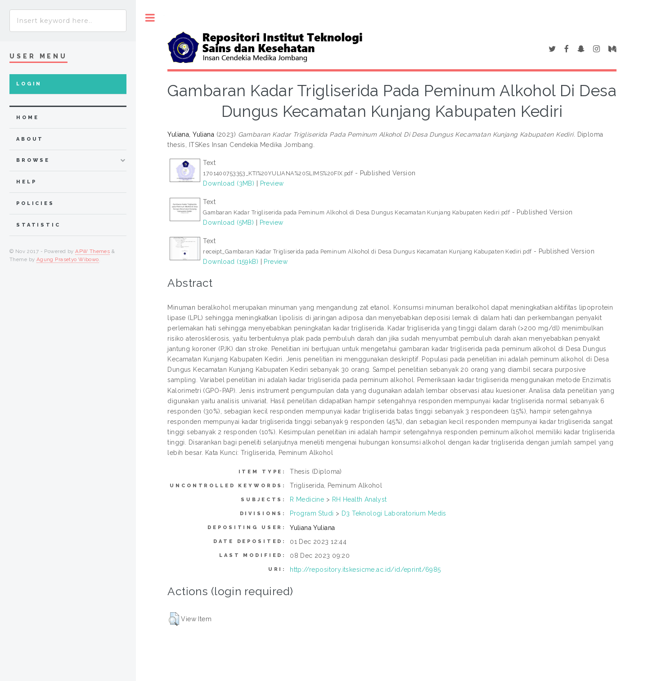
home (27, 117)
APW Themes (92, 251)
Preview (272, 183)
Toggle (150, 18)
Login (29, 84)
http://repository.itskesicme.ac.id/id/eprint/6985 (365, 569)
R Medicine (307, 499)
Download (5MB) (228, 222)
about (30, 139)
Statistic (38, 225)
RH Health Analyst (359, 499)
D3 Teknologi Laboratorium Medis (394, 513)
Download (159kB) (230, 261)
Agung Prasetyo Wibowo (67, 259)
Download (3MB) (228, 183)
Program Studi (311, 513)
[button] (174, 619)
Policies (35, 203)
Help (26, 182)
